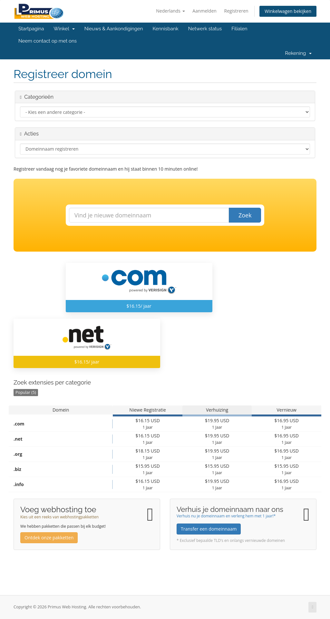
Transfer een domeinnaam (209, 529)
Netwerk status (205, 29)
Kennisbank (166, 29)
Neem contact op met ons (47, 41)
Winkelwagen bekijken (288, 11)
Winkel (63, 29)
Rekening (298, 53)
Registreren (236, 11)
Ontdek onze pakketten (48, 537)
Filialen (239, 29)
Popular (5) (25, 392)
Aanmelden (204, 11)
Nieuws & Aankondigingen (113, 29)
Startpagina (31, 29)
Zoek (245, 215)
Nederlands (170, 11)
